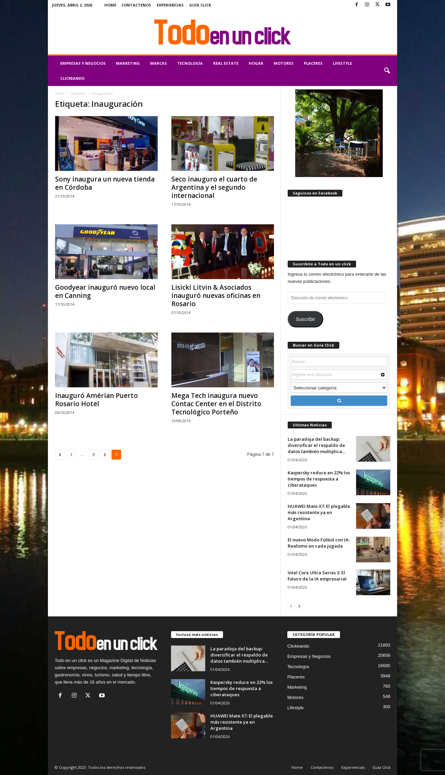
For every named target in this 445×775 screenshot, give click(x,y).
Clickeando (72, 78)
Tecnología (190, 63)
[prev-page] (291, 606)
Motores (283, 63)
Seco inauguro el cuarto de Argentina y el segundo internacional (214, 187)
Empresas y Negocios (83, 63)
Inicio (59, 93)
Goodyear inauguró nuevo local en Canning (105, 291)
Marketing (128, 63)
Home (110, 5)
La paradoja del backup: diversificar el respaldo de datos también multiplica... (316, 445)
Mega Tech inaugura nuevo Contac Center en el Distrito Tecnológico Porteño (216, 403)
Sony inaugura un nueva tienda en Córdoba (105, 183)
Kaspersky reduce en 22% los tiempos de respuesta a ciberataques (319, 479)
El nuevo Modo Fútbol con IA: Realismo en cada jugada (319, 543)
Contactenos (136, 5)
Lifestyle (342, 63)
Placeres (313, 63)
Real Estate (225, 63)
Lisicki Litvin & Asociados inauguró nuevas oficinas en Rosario (215, 295)
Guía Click (200, 5)
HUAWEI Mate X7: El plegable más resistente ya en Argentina (319, 512)
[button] (386, 70)
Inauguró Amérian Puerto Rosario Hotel (96, 399)
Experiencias (170, 5)
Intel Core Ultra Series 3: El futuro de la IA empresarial (317, 576)
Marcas (158, 63)
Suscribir (305, 319)
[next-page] (299, 606)
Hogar (256, 63)
